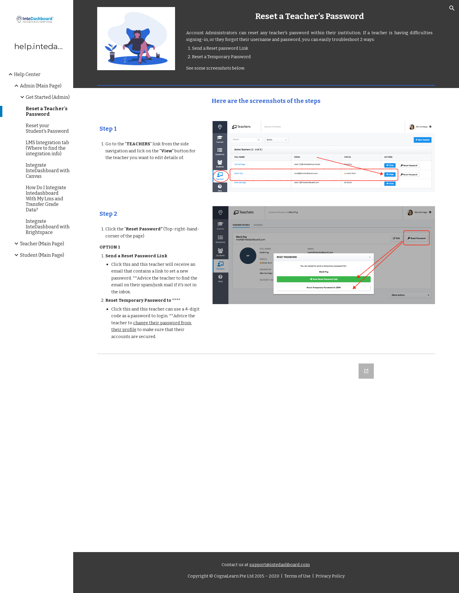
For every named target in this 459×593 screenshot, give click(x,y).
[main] (309, 16)
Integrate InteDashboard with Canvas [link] (48, 170)
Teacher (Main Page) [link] (42, 243)
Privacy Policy (330, 576)
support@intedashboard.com (279, 564)
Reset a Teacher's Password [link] (47, 111)
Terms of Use (297, 576)
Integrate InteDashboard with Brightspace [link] (48, 226)
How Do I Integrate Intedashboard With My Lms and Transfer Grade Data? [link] (46, 199)
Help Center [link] (27, 74)
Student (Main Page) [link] (42, 255)
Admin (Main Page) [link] (40, 86)
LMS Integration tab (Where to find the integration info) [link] (47, 148)
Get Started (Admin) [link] (48, 97)
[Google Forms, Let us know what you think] (266, 454)
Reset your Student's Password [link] (47, 128)
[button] (452, 8)
